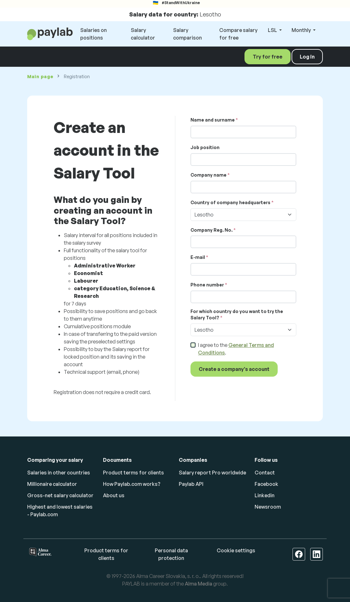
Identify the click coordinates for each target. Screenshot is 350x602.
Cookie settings (236, 550)
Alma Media (198, 583)
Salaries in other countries (58, 472)
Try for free (267, 56)
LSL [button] (273, 30)
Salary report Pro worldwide (212, 472)
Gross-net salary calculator (60, 495)
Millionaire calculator (52, 484)
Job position (205, 147)
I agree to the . (236, 349)
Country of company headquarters (230, 202)
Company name (208, 175)
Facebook (266, 484)
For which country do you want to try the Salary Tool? (236, 314)
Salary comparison (187, 34)
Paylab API (191, 484)
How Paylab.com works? (131, 484)
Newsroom (268, 507)
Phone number (207, 284)
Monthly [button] (302, 30)
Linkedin (265, 495)
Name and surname (212, 119)
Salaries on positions (93, 34)
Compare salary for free (238, 34)
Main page (40, 76)
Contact (265, 472)
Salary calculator (143, 34)
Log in (307, 56)
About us (113, 495)
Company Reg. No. (211, 230)
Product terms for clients (133, 472)
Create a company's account (234, 369)
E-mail (197, 257)
